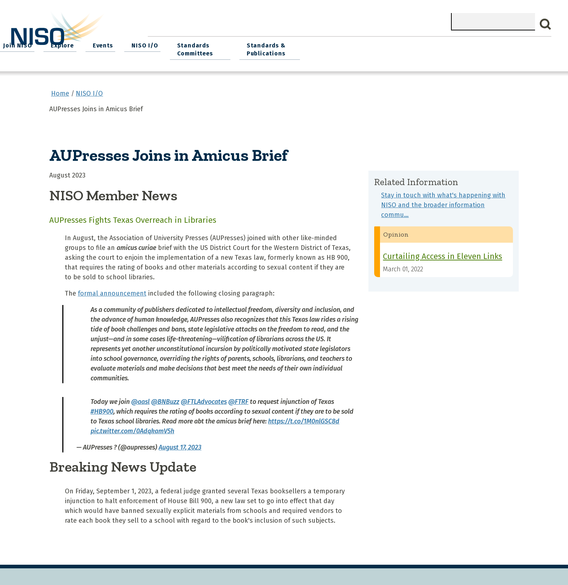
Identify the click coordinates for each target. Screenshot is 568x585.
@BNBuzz (165, 398)
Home (164, 43)
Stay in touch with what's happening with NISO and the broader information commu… (443, 202)
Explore (298, 43)
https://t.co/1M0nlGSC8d (303, 418)
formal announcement (112, 290)
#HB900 (102, 408)
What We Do (207, 43)
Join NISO (256, 43)
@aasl (140, 398)
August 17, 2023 (180, 444)
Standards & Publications (502, 47)
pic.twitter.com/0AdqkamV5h (132, 427)
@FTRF (238, 398)
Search (545, 24)
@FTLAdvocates (204, 398)
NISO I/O (376, 43)
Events (336, 43)
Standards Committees (424, 47)
